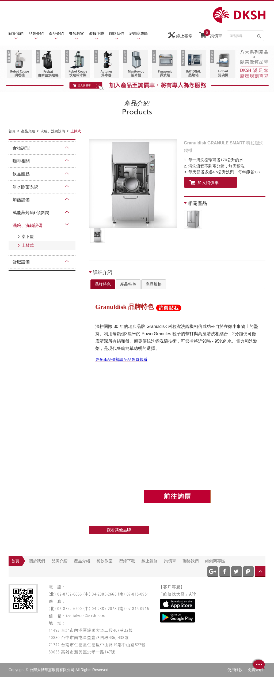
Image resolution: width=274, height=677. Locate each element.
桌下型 (28, 236)
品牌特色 (103, 284)
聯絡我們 (116, 33)
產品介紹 (56, 33)
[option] (133, 183)
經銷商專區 (138, 33)
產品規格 (154, 284)
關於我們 (16, 33)
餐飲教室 (76, 33)
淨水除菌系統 (25, 187)
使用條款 (234, 670)
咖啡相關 (21, 161)
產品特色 (128, 284)
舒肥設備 (21, 262)
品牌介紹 (36, 33)
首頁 (15, 561)
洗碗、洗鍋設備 (28, 225)
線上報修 (180, 35)
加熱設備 (21, 199)
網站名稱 (239, 15)
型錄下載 (96, 33)
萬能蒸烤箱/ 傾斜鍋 (31, 212)
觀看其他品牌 (119, 530)
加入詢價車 (204, 182)
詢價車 (210, 35)
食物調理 (21, 148)
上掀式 (28, 245)
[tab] (102, 284)
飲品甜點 (21, 174)
